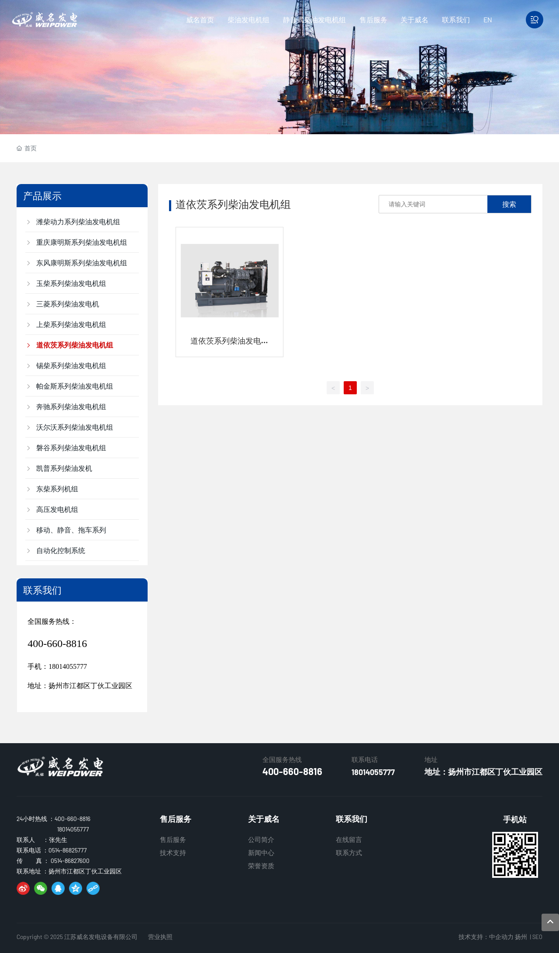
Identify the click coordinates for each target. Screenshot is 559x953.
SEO (537, 936)
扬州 (521, 936)
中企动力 (501, 936)
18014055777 (67, 666)
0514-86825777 (67, 850)
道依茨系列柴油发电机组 (229, 345)
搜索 (509, 204)
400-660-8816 (57, 643)
